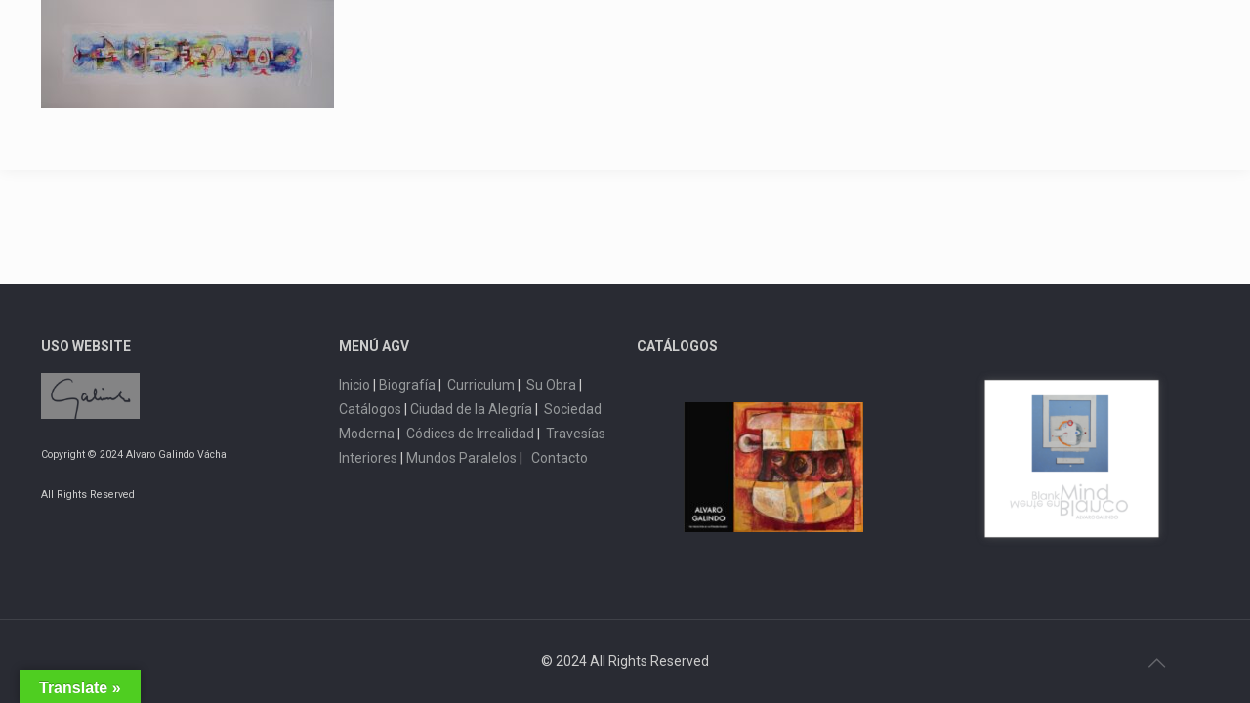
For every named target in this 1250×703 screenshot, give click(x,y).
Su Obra (551, 385)
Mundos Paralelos (461, 458)
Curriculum (481, 385)
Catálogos (370, 409)
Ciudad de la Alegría (471, 409)
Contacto (559, 458)
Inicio (354, 385)
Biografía (407, 385)
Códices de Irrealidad (470, 433)
